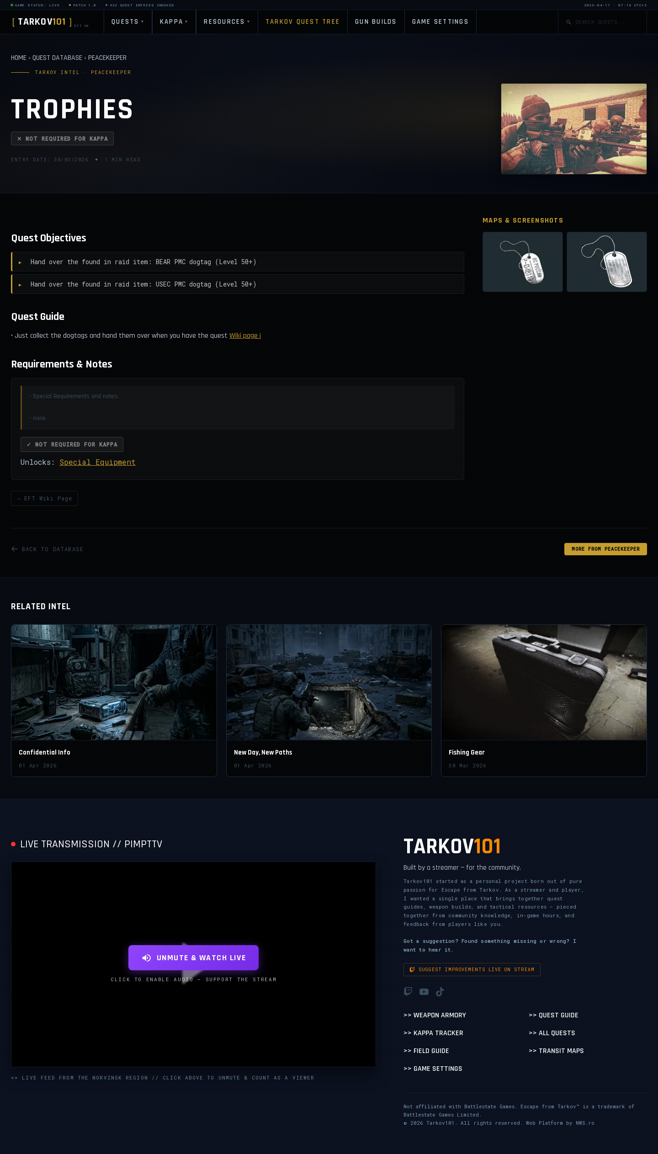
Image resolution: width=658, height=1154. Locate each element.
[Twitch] (408, 991)
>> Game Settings (432, 1069)
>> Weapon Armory (434, 1015)
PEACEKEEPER (107, 58)
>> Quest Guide (553, 1015)
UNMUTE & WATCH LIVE (193, 957)
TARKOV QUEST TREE (302, 21)
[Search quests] (607, 22)
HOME (19, 58)
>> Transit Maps (556, 1051)
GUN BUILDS (376, 21)
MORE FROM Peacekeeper (606, 549)
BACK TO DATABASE (47, 549)
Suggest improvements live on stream (472, 970)
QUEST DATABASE (57, 58)
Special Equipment (97, 462)
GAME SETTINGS (440, 21)
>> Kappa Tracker (433, 1033)
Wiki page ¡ (245, 335)
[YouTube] (424, 991)
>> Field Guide (426, 1051)
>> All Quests (552, 1033)
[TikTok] (440, 991)
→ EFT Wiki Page (44, 498)
